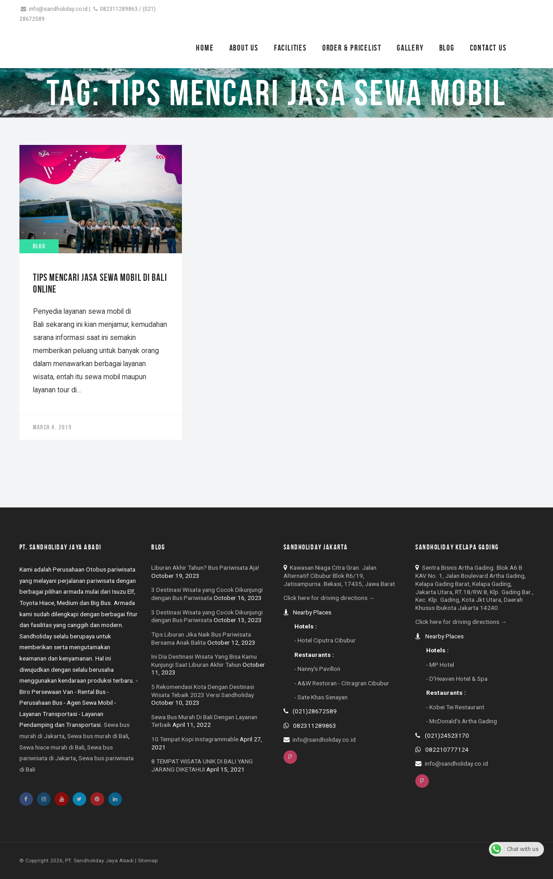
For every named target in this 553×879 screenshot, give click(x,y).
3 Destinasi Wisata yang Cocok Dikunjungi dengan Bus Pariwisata (207, 593)
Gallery (410, 47)
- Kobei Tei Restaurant (455, 707)
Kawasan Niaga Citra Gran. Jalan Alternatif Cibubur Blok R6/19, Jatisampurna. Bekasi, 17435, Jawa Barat (339, 575)
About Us (244, 47)
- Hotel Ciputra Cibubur (325, 640)
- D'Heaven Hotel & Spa (457, 678)
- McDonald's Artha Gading (461, 721)
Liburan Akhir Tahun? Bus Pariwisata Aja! (205, 567)
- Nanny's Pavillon (317, 668)
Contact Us (488, 47)
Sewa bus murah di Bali (97, 735)
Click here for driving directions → (329, 597)
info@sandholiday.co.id (58, 9)
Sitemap (148, 860)
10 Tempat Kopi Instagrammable (194, 739)
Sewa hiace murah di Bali (51, 747)
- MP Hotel (440, 664)
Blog (447, 47)
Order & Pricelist (351, 47)
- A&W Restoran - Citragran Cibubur (341, 683)
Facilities (290, 47)
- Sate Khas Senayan (321, 697)
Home (205, 47)
